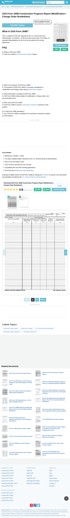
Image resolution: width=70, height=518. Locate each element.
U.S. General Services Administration (34, 177)
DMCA (51, 475)
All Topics (52, 486)
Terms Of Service (54, 481)
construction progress (35, 89)
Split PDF (29, 470)
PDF (56, 49)
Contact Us (52, 483)
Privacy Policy (53, 478)
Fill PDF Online (17, 25)
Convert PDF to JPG (7, 493)
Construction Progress (25, 54)
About (51, 470)
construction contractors (29, 105)
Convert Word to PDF (7, 470)
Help (50, 473)
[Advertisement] (27, 70)
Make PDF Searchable (33, 483)
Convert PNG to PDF (7, 475)
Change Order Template (27, 328)
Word (64, 49)
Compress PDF (31, 478)
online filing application (26, 170)
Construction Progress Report (10, 328)
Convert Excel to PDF (7, 473)
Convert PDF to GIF (7, 498)
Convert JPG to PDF (7, 486)
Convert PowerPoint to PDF (9, 483)
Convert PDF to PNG (7, 495)
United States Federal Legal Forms (11, 331)
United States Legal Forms (29, 331)
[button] (65, 252)
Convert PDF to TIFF (7, 500)
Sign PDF (29, 475)
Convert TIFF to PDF (7, 481)
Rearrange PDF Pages (33, 481)
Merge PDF (30, 473)
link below (45, 175)
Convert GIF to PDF (7, 478)
